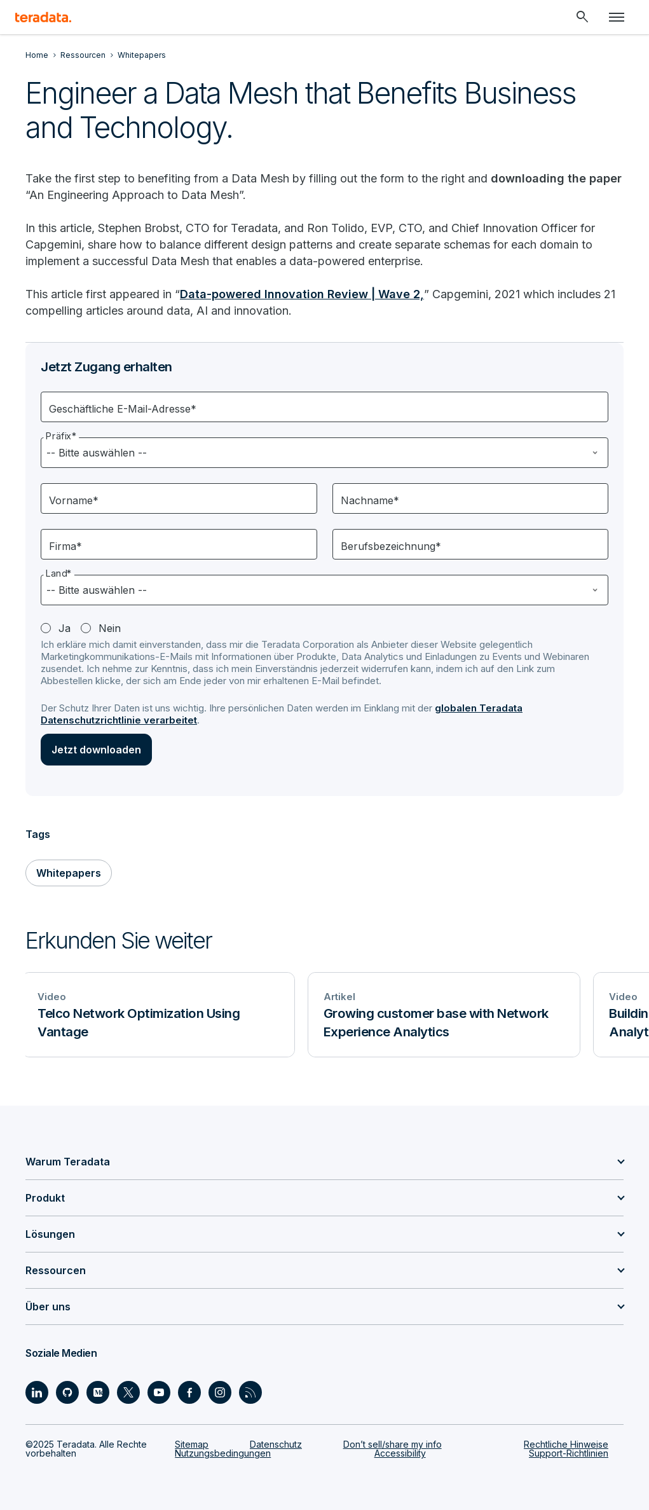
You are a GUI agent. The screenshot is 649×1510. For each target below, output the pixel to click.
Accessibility (400, 1453)
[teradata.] (43, 17)
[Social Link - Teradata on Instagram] (219, 1392)
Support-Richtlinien (568, 1453)
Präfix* (61, 435)
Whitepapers (68, 873)
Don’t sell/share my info (392, 1444)
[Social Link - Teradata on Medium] (97, 1392)
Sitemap (191, 1444)
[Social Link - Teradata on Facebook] (189, 1392)
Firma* (65, 546)
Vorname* (74, 500)
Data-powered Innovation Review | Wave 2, (302, 294)
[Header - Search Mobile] (582, 17)
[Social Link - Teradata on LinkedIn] (36, 1392)
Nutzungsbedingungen (223, 1453)
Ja (64, 628)
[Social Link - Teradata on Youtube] (158, 1392)
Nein (110, 628)
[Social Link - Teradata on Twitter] (128, 1392)
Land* (59, 573)
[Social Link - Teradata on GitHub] (67, 1392)
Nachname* (370, 500)
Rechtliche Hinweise (566, 1444)
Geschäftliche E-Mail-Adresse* (122, 408)
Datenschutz (276, 1444)
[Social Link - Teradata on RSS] (250, 1392)
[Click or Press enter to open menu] (616, 17)
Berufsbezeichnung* (391, 546)
